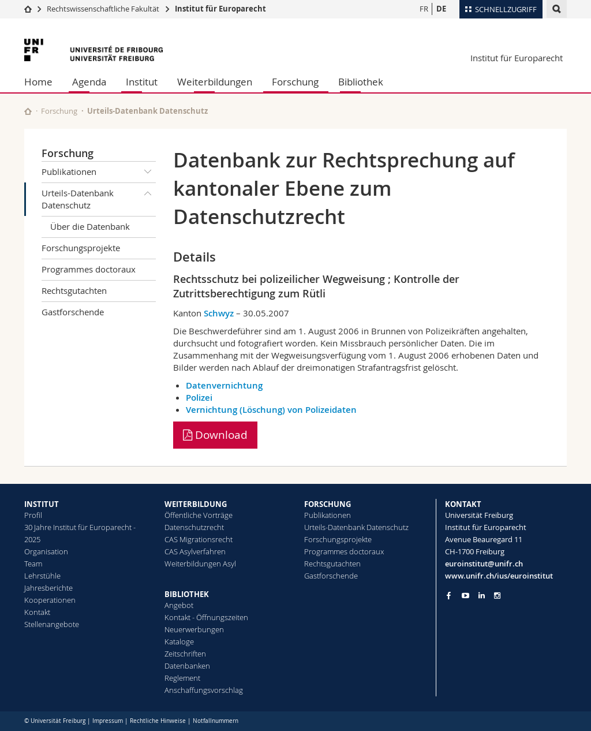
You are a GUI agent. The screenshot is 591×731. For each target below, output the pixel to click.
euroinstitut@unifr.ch (484, 563)
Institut (142, 81)
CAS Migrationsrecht (198, 539)
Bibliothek (360, 81)
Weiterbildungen (214, 81)
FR (424, 8)
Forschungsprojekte (81, 247)
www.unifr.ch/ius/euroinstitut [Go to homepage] (499, 575)
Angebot (178, 605)
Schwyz (219, 313)
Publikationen (99, 172)
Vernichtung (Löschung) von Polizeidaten (271, 410)
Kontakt (37, 612)
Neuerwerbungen (194, 629)
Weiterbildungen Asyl (200, 563)
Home (38, 81)
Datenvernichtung (224, 385)
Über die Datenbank (90, 226)
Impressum (107, 721)
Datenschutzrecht (194, 527)
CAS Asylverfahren (195, 551)
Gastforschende (73, 312)
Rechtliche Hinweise (158, 721)
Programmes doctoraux (89, 269)
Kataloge (179, 641)
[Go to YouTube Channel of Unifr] (465, 595)
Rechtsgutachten (74, 290)
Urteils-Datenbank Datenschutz (99, 197)
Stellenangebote (51, 624)
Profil (33, 515)
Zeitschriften (185, 653)
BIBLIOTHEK (186, 594)
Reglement (182, 678)
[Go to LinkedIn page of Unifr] (481, 595)
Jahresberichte (48, 588)
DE (441, 8)
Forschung (295, 81)
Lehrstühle (42, 575)
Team (33, 563)
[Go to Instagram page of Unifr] (497, 595)
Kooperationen (50, 600)
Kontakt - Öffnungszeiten (206, 617)
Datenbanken (187, 666)
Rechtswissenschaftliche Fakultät (104, 8)
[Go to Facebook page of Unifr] (448, 595)
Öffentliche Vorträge (198, 515)
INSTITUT (41, 504)
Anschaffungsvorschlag (203, 690)
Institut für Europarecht (220, 8)
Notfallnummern (215, 721)
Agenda (89, 81)
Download (215, 434)
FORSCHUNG (327, 504)
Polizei (199, 397)
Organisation (46, 551)
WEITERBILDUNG (195, 504)
